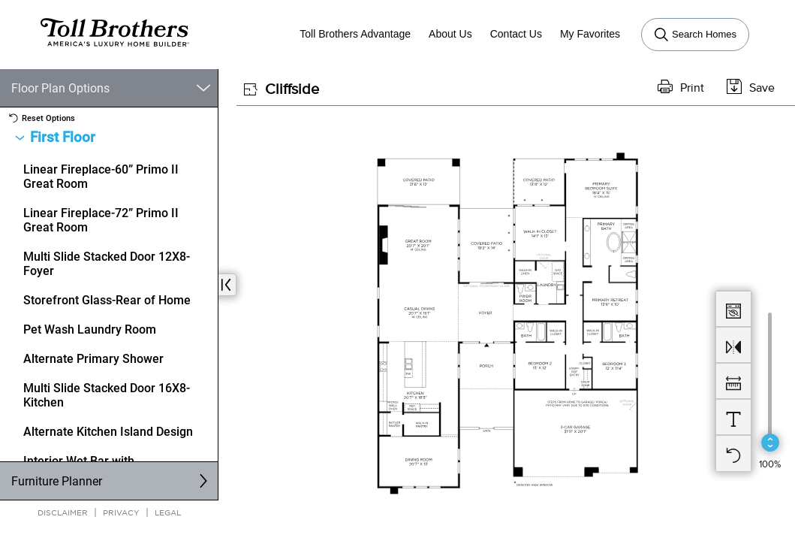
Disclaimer (63, 512)
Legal (168, 512)
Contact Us (516, 34)
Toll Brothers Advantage (355, 34)
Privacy (121, 512)
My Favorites (590, 34)
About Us (450, 34)
